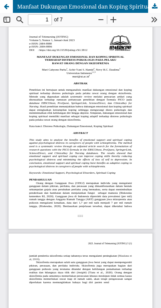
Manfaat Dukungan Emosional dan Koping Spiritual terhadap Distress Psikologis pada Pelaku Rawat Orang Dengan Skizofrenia (89, 6)
